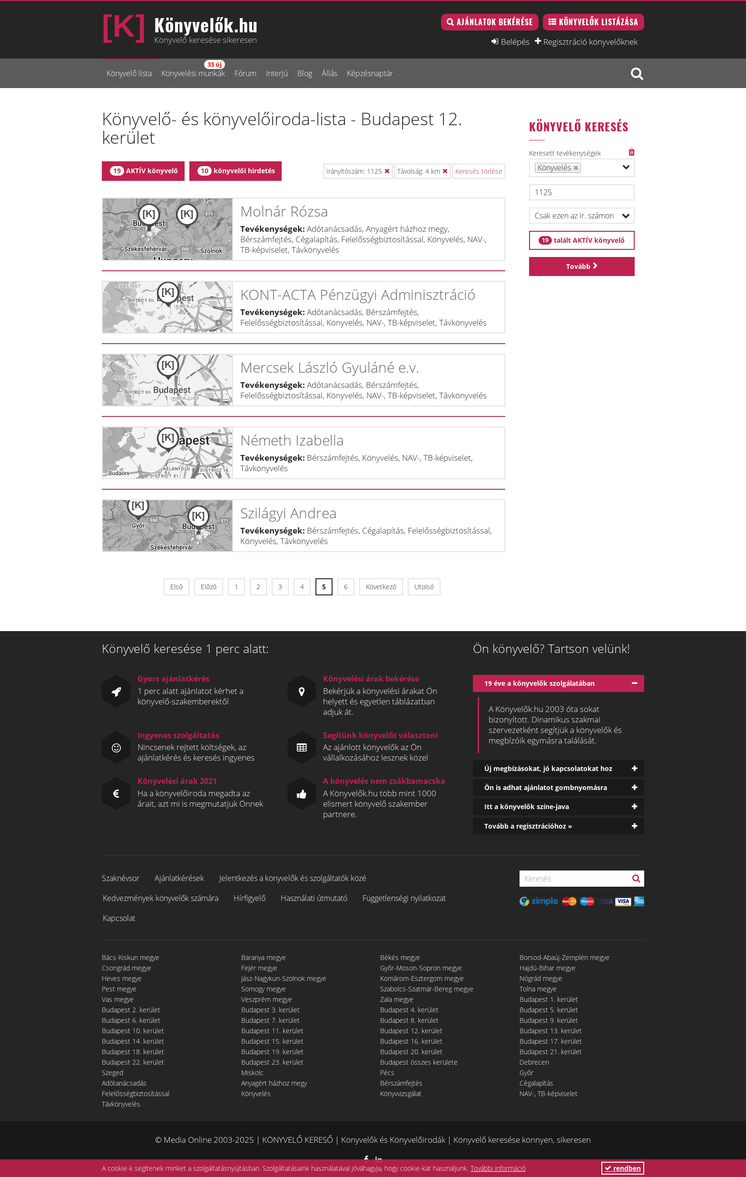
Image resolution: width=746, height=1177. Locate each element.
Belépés (515, 41)
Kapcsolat (119, 918)
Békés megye (400, 957)
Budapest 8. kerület (409, 1020)
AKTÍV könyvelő (144, 171)
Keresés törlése (478, 171)
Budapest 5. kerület (549, 1009)
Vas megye (118, 999)
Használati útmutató (314, 898)
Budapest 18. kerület (133, 1051)
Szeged (112, 1072)
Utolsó (424, 586)
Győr (526, 1072)
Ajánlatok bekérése (495, 22)
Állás (329, 73)
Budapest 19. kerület (272, 1051)
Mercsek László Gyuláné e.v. (329, 367)
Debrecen (534, 1062)
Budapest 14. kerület (133, 1041)
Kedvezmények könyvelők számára (160, 898)
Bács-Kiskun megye (130, 957)
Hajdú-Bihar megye (548, 967)
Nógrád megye (541, 978)
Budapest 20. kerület (411, 1051)
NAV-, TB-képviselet (549, 1093)
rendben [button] (623, 1168)
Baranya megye (263, 957)
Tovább (578, 266)
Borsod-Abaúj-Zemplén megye (564, 957)
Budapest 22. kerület (133, 1062)
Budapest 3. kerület (270, 1009)
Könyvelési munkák (193, 69)
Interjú (277, 73)
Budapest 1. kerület (549, 999)
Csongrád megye (126, 967)
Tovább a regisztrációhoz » (528, 826)
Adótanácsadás (124, 1083)
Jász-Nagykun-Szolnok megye (283, 978)
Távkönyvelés (121, 1103)
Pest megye (119, 988)
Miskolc (252, 1072)
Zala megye (396, 999)
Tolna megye (538, 988)
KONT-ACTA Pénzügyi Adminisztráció (358, 294)
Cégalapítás (536, 1083)
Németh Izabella (292, 440)
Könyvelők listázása (598, 22)
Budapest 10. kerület (133, 1030)
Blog (304, 73)
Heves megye (122, 978)
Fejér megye (259, 967)
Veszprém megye (266, 999)
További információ (498, 1168)
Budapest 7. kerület (270, 1020)
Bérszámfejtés (401, 1083)
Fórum (245, 73)
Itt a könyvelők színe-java (526, 806)
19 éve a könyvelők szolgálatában (539, 683)
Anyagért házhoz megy (274, 1083)
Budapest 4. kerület (409, 1009)
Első (176, 586)
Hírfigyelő (249, 898)
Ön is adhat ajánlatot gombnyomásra (545, 787)
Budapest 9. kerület (549, 1020)
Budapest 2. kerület (131, 1009)
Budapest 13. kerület (551, 1030)
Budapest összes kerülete (419, 1062)
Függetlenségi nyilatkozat (404, 898)
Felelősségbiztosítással (135, 1093)
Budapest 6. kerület (131, 1020)
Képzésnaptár (370, 73)
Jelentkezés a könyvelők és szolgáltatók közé (292, 878)
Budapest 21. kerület (551, 1051)
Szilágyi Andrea (288, 513)
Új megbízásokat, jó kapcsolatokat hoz (548, 768)
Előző (208, 586)
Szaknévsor (120, 878)
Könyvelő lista (129, 73)
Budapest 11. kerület (272, 1030)
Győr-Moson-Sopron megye (421, 967)
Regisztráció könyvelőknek (590, 41)
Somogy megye (263, 988)
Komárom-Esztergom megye (422, 978)
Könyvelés (256, 1093)
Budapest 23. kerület (272, 1062)
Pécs (387, 1072)
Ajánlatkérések (179, 878)
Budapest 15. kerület (272, 1041)
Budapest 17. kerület (551, 1041)
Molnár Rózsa (284, 211)
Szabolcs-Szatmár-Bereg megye (426, 988)
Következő (381, 586)
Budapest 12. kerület (411, 1030)
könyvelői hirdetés (236, 171)
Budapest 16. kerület (411, 1041)
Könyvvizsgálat (401, 1093)
